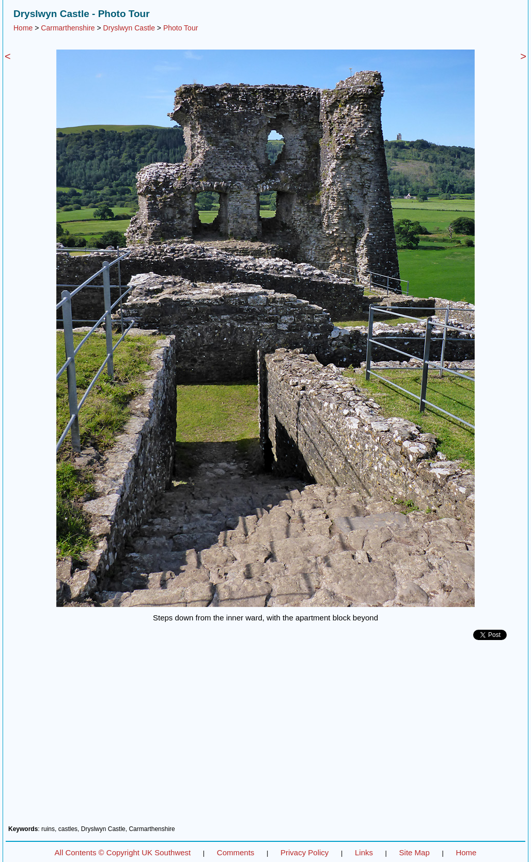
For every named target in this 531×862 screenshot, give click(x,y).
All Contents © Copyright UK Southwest (123, 852)
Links (364, 852)
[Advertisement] (265, 736)
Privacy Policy (304, 852)
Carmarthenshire (68, 28)
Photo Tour (180, 28)
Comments (236, 852)
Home (23, 28)
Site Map (414, 852)
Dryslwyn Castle (129, 28)
